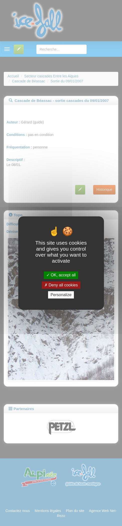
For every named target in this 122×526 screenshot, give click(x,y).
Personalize (61, 295)
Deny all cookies (61, 285)
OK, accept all (61, 275)
